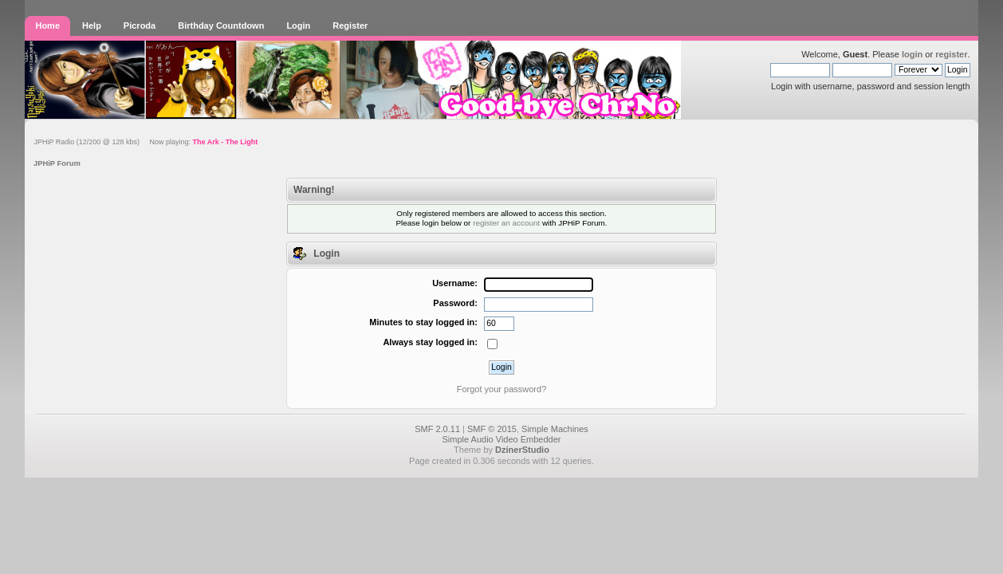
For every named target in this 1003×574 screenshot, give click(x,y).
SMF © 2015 (492, 429)
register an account (506, 222)
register (951, 54)
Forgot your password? (502, 389)
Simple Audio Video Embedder (501, 439)
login (912, 54)
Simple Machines (554, 429)
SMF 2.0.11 (437, 429)
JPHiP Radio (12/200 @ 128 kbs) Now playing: (145, 142)
